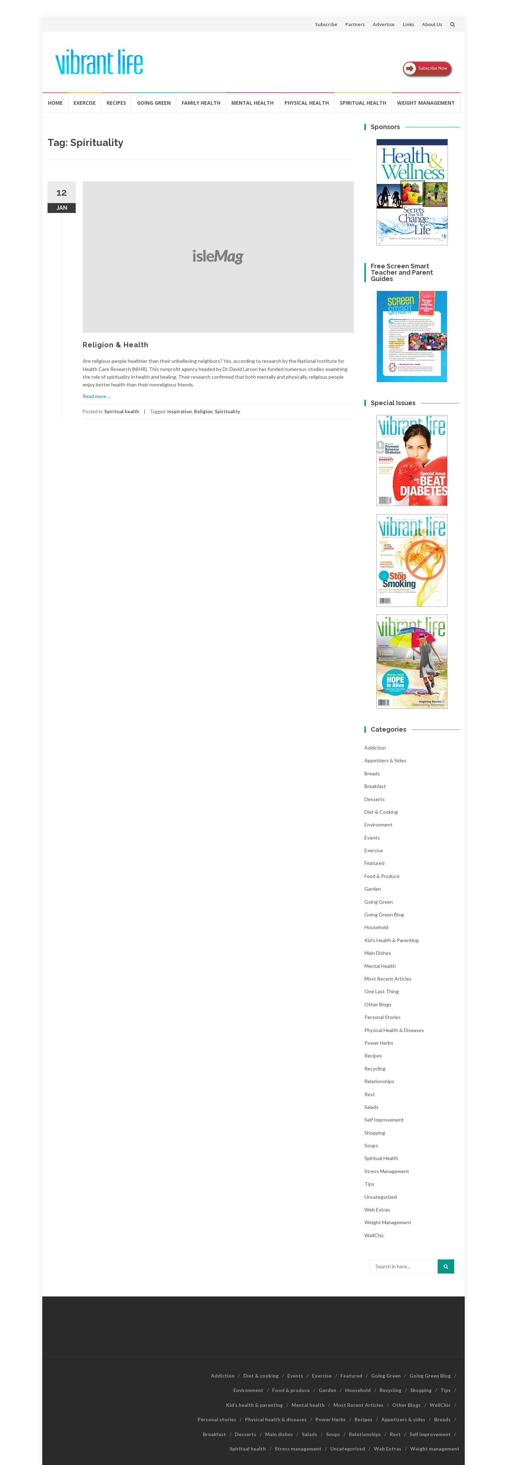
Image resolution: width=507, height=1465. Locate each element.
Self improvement (384, 1120)
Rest (369, 1094)
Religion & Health (116, 345)
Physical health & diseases (394, 1030)
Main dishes (377, 953)
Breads (372, 773)
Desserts (374, 799)
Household (376, 927)
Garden (372, 889)
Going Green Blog (384, 914)
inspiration (179, 411)
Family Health (201, 102)
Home (55, 102)
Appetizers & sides (385, 760)
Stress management (386, 1171)
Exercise (85, 102)
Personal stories (382, 1017)
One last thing (381, 991)
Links (408, 24)
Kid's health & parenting (391, 940)
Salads (371, 1107)
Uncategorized (380, 1197)
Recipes (116, 102)
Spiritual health (363, 102)
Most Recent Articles (388, 979)
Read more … (97, 396)
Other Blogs (378, 1004)
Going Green (154, 102)
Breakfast (375, 786)
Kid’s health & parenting (254, 1405)
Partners (355, 24)
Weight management (426, 102)
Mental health (252, 102)
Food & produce (382, 876)
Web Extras (377, 1210)
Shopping (374, 1133)
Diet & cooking (381, 812)
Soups (371, 1145)
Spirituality (227, 411)
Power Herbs (378, 1043)
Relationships (379, 1081)
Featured (374, 863)
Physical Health (306, 102)
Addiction (375, 748)
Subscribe (326, 24)
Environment (378, 825)
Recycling (375, 1069)
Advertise (384, 24)
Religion (203, 411)
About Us (432, 24)
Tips (369, 1184)
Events (372, 838)
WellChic (374, 1235)
